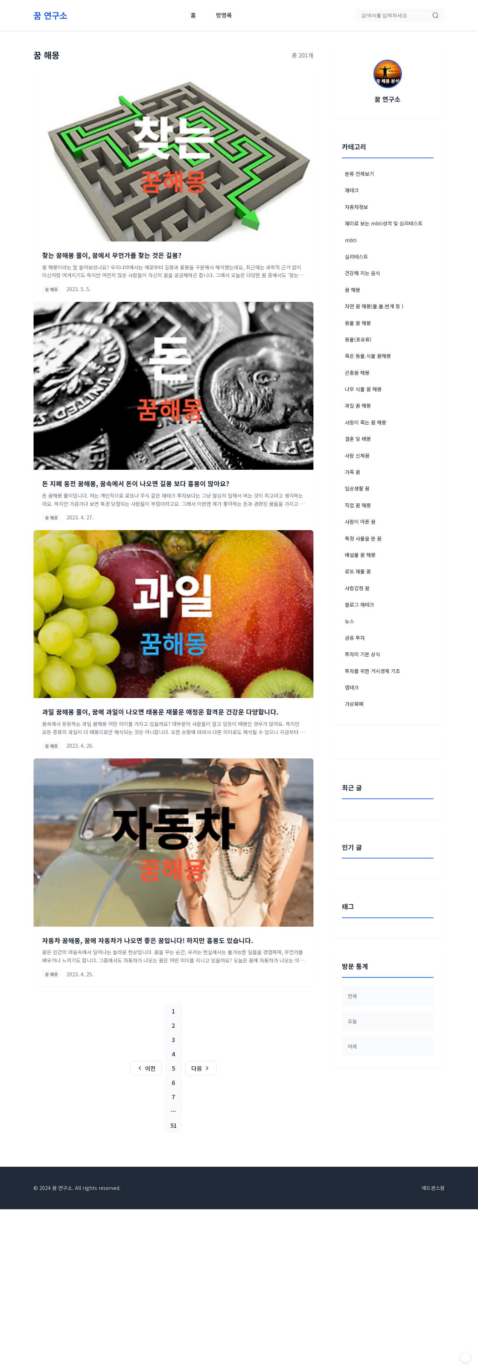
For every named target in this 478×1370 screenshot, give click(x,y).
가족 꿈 (352, 471)
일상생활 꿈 (357, 488)
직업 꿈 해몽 (358, 505)
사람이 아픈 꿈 (360, 521)
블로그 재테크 (359, 604)
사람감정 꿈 (357, 588)
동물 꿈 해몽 (358, 323)
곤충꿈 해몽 (357, 372)
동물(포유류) (358, 339)
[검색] (435, 15)
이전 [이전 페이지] (146, 1068)
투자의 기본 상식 (362, 654)
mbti (351, 240)
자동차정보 (356, 206)
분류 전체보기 (359, 173)
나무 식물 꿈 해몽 (363, 389)
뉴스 (349, 621)
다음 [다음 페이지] (201, 1068)
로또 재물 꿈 (358, 571)
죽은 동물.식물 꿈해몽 (368, 355)
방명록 (224, 15)
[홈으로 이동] (50, 15)
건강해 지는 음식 (362, 273)
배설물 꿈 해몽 (360, 554)
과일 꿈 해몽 (358, 405)
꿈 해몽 (352, 289)
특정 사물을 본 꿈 (363, 538)
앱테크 (352, 687)
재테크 (352, 190)
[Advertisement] (387, 855)
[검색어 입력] (396, 15)
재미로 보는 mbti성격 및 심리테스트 (384, 223)
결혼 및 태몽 (358, 438)
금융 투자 (355, 637)
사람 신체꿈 (357, 455)
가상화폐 (354, 703)
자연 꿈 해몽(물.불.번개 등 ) (374, 306)
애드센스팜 (433, 1348)
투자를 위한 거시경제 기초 (372, 670)
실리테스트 (356, 256)
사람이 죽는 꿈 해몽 (365, 422)
